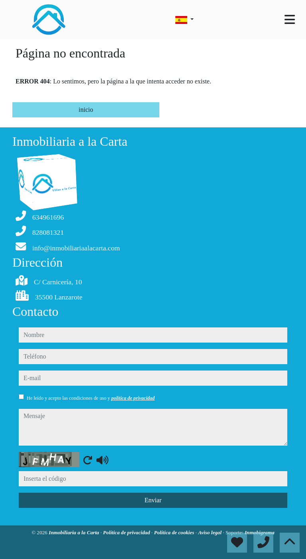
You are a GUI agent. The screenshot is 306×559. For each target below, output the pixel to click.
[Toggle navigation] (290, 19)
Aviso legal (210, 532)
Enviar (153, 500)
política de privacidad (133, 398)
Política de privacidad (127, 532)
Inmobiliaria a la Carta (74, 532)
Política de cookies (174, 532)
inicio (85, 109)
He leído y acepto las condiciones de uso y (91, 398)
